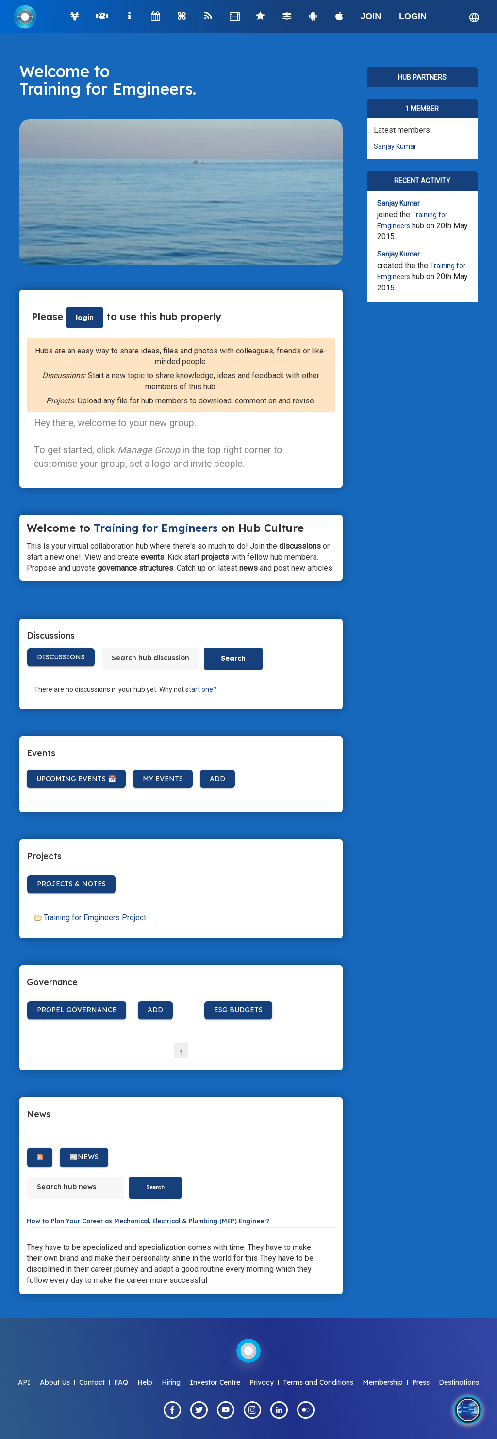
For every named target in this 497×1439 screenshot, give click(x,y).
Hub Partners (422, 77)
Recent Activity (422, 181)
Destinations (459, 1382)
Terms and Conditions (318, 1382)
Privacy (261, 1382)
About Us (55, 1382)
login (85, 317)
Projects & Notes (71, 883)
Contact (92, 1382)
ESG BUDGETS (238, 1010)
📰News (84, 1156)
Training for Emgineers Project (95, 917)
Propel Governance (76, 1010)
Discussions (61, 657)
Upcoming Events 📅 (76, 778)
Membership (383, 1382)
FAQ (121, 1382)
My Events (163, 778)
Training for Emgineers (106, 88)
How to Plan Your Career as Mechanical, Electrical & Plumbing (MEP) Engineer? (148, 1221)
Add (217, 778)
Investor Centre (215, 1382)
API (24, 1382)
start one (199, 689)
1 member (422, 108)
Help (144, 1382)
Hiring (171, 1382)
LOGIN (413, 16)
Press (421, 1382)
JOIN (371, 16)
